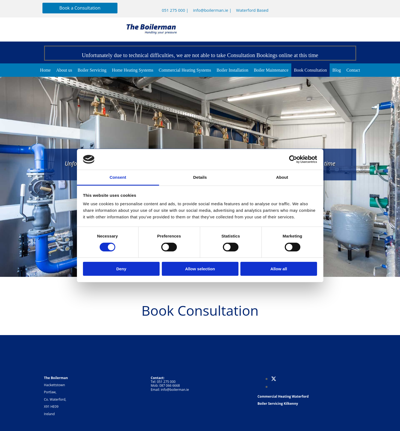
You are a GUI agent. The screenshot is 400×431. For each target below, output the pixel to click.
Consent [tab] (118, 177)
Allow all (278, 268)
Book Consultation (310, 70)
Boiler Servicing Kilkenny (277, 403)
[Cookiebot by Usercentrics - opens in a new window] (293, 159)
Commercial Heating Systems (185, 70)
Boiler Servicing (91, 70)
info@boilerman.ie (210, 10)
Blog (336, 70)
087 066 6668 (169, 385)
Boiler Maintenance (271, 70)
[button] (79, 8)
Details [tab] (200, 177)
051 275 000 (173, 10)
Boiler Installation (232, 70)
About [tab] (282, 177)
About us (64, 70)
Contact (353, 70)
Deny (121, 268)
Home (45, 70)
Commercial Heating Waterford (283, 396)
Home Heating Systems (132, 70)
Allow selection (200, 268)
